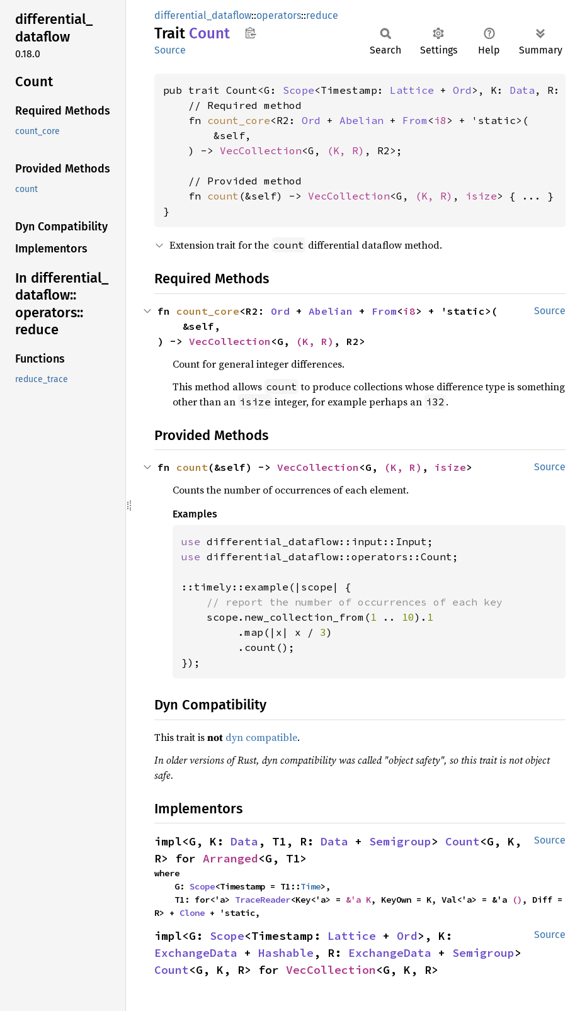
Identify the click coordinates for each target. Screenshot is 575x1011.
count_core (238, 120)
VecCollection (261, 150)
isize (481, 195)
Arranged (230, 858)
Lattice (412, 90)
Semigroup (400, 841)
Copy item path (250, 32)
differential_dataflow (202, 15)
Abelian (361, 120)
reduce (322, 15)
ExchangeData (195, 953)
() (517, 899)
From (415, 120)
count (223, 195)
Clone (192, 912)
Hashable (286, 953)
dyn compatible (261, 737)
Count (462, 841)
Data (522, 90)
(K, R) (346, 150)
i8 (440, 120)
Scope (298, 90)
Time (310, 886)
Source (170, 50)
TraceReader (262, 899)
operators (278, 15)
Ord (462, 90)
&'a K (358, 899)
